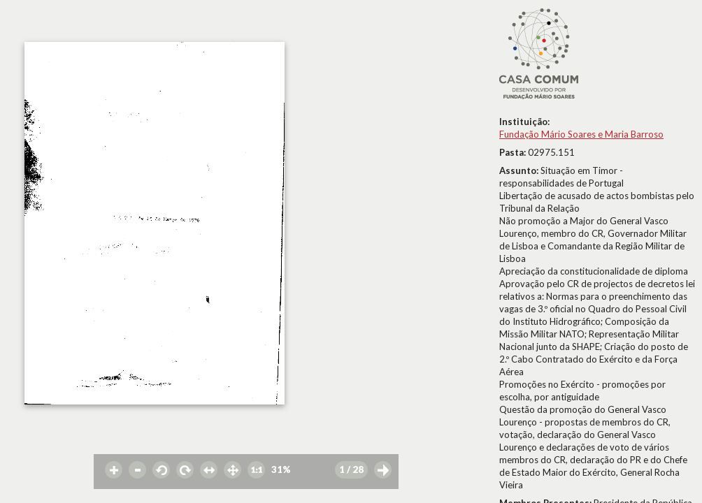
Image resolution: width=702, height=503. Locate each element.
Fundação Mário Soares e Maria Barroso (581, 134)
